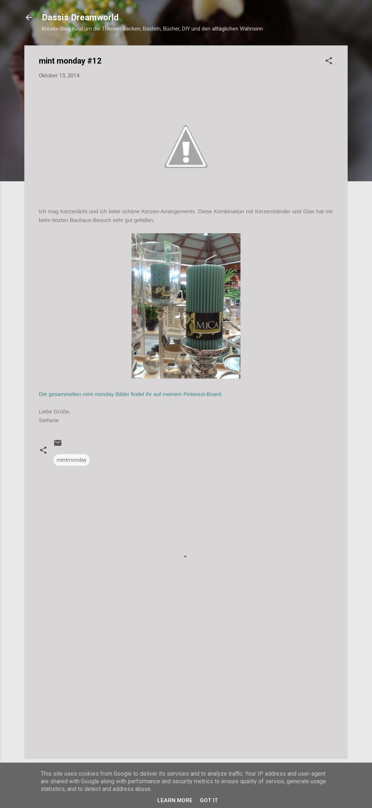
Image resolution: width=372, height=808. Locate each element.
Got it (209, 800)
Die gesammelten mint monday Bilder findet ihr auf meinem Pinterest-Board (130, 394)
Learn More (175, 800)
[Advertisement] (186, 691)
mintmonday (71, 460)
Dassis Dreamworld (80, 17)
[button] (328, 62)
